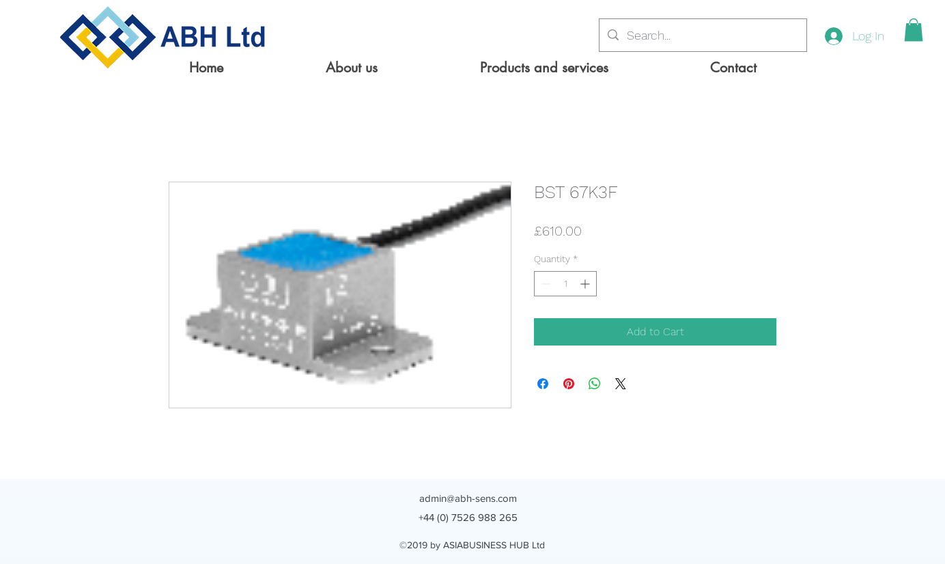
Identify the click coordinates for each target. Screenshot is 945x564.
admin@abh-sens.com (468, 498)
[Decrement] (544, 284)
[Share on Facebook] (543, 384)
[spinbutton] (565, 284)
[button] (913, 29)
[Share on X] (620, 384)
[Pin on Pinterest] (569, 384)
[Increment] (586, 284)
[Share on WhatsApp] (595, 384)
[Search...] (702, 35)
